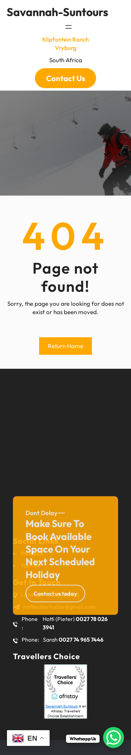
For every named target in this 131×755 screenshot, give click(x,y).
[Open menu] (68, 22)
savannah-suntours (57, 7)
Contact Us (65, 74)
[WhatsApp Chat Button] (113, 737)
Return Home (65, 346)
